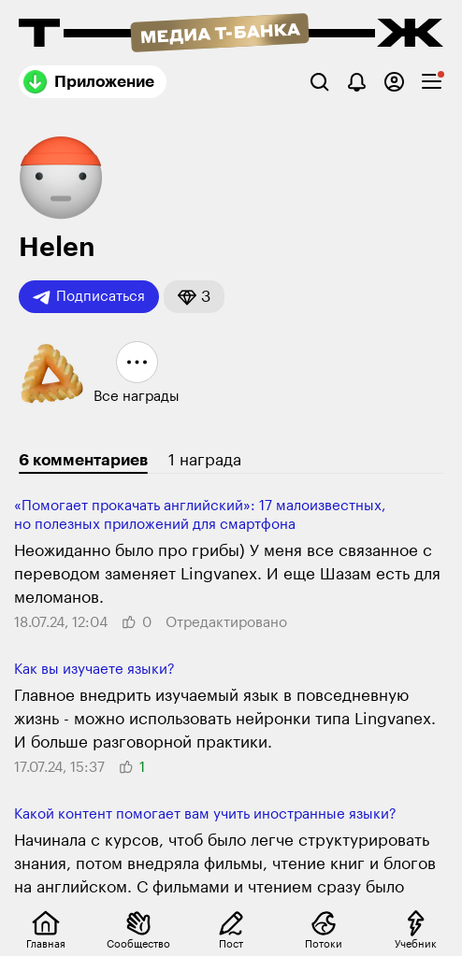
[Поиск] (319, 81)
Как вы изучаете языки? (94, 670)
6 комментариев (83, 460)
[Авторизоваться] (394, 81)
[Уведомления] (356, 81)
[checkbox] (431, 81)
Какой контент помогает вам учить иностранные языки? (205, 814)
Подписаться (89, 297)
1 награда (204, 460)
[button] (194, 296)
